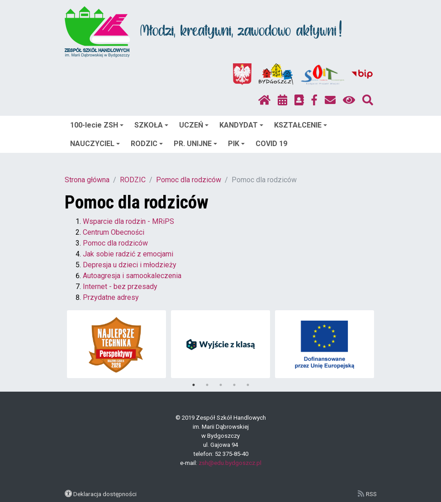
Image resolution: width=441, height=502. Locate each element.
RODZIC (147, 143)
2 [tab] (207, 384)
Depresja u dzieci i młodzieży (129, 264)
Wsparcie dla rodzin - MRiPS (128, 221)
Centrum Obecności (113, 232)
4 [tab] (234, 384)
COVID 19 (271, 143)
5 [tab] (247, 384)
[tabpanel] (116, 344)
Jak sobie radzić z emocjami (128, 254)
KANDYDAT (241, 125)
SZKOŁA (151, 125)
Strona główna (87, 179)
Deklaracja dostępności (105, 493)
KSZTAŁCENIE (300, 125)
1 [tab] (193, 384)
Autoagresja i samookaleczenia (132, 275)
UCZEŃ (194, 125)
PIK (236, 143)
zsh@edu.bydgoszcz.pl (230, 462)
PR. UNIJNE (195, 143)
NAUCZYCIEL (95, 143)
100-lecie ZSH (96, 125)
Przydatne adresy (111, 297)
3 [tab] (220, 384)
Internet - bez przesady (120, 286)
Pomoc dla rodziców (188, 179)
